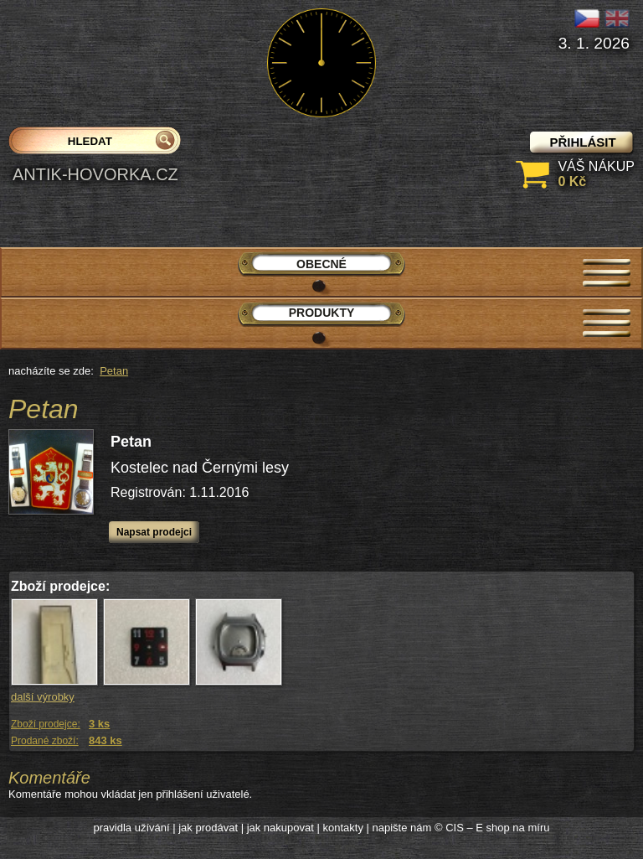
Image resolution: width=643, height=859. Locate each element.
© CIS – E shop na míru (492, 827)
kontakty (342, 827)
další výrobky (43, 697)
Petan (114, 371)
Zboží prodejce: (45, 724)
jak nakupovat (280, 827)
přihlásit (582, 142)
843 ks (105, 740)
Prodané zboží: (45, 741)
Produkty (322, 312)
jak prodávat (208, 827)
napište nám (402, 827)
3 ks (99, 723)
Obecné (321, 264)
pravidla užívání (132, 827)
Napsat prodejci (154, 532)
